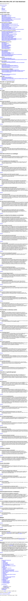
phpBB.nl (9, 592)
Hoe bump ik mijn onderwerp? (6, 40)
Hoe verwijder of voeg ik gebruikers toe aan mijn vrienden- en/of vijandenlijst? (13, 62)
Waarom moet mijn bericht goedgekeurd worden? (9, 39)
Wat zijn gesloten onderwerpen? (6, 47)
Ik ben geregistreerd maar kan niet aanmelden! (8, 17)
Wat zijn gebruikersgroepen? (6, 52)
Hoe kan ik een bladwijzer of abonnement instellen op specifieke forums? (12, 71)
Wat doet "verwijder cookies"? (6, 21)
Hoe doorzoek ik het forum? (6, 64)
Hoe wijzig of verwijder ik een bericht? (7, 32)
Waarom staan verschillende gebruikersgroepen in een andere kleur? (12, 54)
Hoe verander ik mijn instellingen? (7, 23)
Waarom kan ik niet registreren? (6, 16)
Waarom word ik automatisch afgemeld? (8, 20)
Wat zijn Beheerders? (5, 50)
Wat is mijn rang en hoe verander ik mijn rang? (8, 28)
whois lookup (11, 545)
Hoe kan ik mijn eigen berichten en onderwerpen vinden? (10, 67)
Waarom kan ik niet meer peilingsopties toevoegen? (9, 34)
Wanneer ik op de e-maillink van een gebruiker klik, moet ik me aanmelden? (13, 29)
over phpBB (20, 533)
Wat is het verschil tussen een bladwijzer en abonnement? (10, 69)
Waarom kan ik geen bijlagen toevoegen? (8, 36)
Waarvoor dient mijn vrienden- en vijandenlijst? (8, 61)
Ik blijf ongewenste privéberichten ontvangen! (8, 58)
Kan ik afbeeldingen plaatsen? (6, 44)
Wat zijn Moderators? (5, 51)
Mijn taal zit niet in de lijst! (5, 26)
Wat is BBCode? (4, 42)
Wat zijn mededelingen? (5, 46)
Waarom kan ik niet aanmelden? (6, 18)
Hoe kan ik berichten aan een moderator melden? (9, 38)
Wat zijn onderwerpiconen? (6, 48)
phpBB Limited (9, 532)
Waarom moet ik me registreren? (6, 15)
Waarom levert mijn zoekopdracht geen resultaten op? (10, 65)
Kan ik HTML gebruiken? (5, 43)
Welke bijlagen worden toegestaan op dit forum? (9, 74)
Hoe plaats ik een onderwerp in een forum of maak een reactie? (11, 31)
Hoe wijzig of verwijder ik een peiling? (7, 35)
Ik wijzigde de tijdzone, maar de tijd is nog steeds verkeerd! (10, 25)
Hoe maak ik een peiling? (5, 33)
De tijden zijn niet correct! (5, 24)
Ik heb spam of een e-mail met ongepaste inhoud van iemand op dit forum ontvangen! (14, 59)
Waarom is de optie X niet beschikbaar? (7, 77)
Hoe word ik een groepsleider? (6, 53)
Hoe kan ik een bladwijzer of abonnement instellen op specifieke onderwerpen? (13, 70)
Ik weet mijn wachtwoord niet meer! (7, 19)
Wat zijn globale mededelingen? (6, 45)
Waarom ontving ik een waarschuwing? (7, 37)
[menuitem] (3, 8)
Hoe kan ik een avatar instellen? (6, 27)
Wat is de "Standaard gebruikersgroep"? (8, 55)
